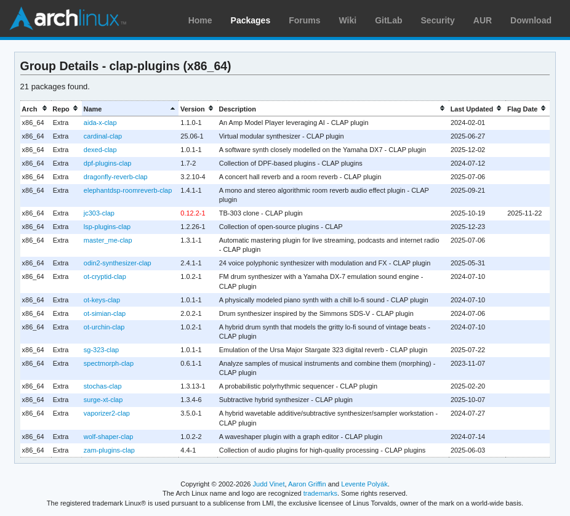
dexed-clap (100, 149)
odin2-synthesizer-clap (117, 263)
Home (200, 20)
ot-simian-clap (105, 313)
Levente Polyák (364, 484)
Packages (251, 20)
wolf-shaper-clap (109, 436)
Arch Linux (67, 18)
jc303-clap (99, 213)
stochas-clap (103, 386)
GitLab (388, 20)
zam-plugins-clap (109, 450)
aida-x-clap (100, 122)
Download (531, 20)
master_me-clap (108, 240)
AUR (482, 20)
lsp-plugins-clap (107, 226)
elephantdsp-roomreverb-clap (128, 190)
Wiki (348, 20)
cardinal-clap (103, 136)
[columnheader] (35, 108)
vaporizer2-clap (107, 413)
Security (438, 20)
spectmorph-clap (109, 363)
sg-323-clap (101, 349)
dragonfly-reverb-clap (116, 176)
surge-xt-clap (103, 399)
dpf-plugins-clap (108, 163)
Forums (304, 20)
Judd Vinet (269, 484)
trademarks (320, 493)
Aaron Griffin (307, 484)
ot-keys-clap (102, 300)
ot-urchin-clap (104, 327)
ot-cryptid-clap (105, 276)
